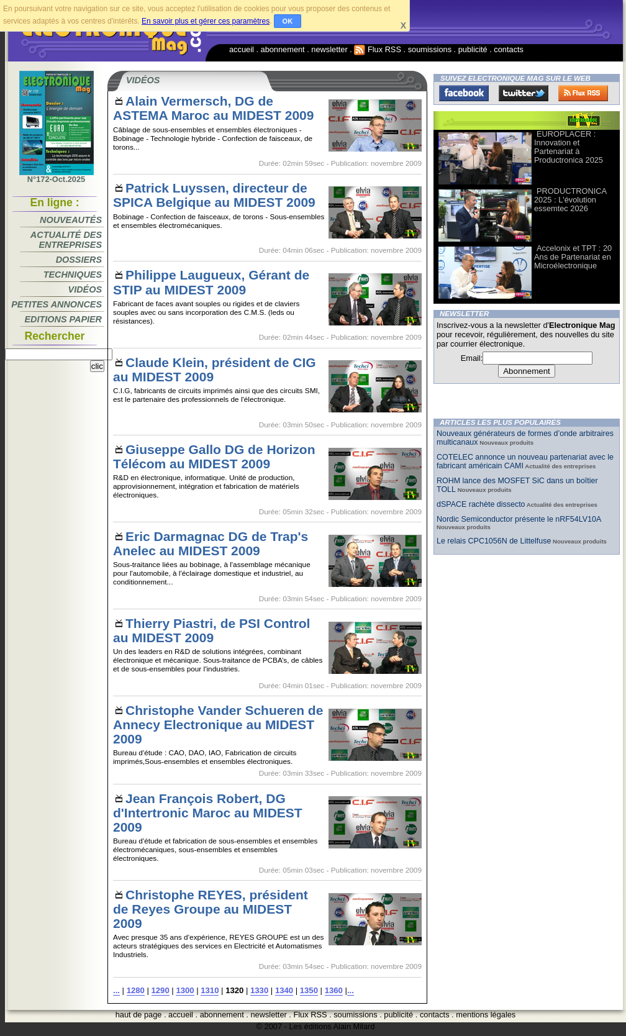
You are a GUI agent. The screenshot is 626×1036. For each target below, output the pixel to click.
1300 (185, 990)
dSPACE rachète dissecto (481, 504)
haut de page (139, 1014)
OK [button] (288, 21)
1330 (259, 990)
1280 (136, 990)
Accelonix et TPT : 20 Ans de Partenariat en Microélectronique (573, 256)
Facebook (464, 93)
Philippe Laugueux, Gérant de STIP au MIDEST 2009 (211, 282)
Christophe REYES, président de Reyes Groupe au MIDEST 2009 (210, 909)
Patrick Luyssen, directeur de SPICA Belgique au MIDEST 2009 (214, 195)
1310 (210, 990)
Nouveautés (71, 220)
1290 (161, 990)
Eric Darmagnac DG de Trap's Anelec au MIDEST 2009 (210, 543)
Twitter (523, 93)
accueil (241, 49)
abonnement (283, 49)
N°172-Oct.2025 (56, 176)
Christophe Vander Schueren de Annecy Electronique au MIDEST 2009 (218, 724)
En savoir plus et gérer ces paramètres (206, 21)
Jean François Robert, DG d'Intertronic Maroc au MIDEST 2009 (207, 812)
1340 (284, 990)
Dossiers (79, 260)
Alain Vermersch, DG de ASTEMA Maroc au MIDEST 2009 (213, 108)
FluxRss (583, 93)
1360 (334, 990)
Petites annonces (56, 304)
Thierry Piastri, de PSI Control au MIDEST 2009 (211, 630)
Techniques (72, 274)
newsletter (329, 49)
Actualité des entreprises (66, 240)
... (116, 990)
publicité (473, 49)
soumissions (429, 49)
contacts (509, 49)
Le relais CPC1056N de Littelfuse (494, 541)
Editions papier (63, 319)
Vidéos (85, 289)
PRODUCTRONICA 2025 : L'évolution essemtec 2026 (570, 199)
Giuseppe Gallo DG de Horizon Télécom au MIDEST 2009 (214, 456)
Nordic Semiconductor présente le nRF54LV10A (519, 519)
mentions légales (485, 1014)
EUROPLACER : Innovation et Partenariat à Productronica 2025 (568, 147)
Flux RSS (377, 49)
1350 (309, 990)
